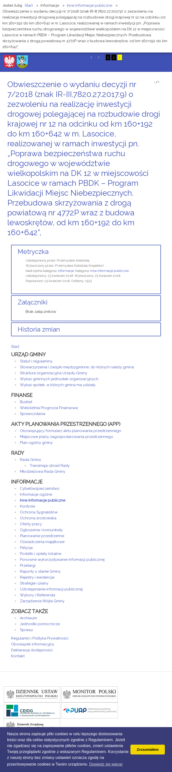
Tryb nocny (98, 57)
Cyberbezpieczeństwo (40, 488)
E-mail (159, 242)
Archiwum (28, 618)
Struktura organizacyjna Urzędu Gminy (53, 373)
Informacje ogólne (36, 494)
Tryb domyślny (91, 57)
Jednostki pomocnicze (40, 624)
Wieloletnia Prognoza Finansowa (49, 408)
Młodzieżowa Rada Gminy (42, 471)
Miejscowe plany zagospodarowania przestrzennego (66, 436)
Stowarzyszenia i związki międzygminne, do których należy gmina (77, 367)
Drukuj (153, 242)
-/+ (156, 82)
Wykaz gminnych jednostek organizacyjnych (59, 379)
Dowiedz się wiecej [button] (106, 764)
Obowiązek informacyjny (32, 644)
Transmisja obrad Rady (50, 465)
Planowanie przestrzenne (42, 536)
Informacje (66, 271)
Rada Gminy (30, 459)
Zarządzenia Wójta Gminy (42, 601)
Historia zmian (39, 329)
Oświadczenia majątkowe (42, 542)
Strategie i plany (34, 583)
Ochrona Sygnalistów (39, 512)
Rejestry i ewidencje (37, 577)
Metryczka (33, 251)
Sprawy (26, 630)
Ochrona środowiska (38, 518)
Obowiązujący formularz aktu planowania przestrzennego (70, 431)
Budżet (26, 402)
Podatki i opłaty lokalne (40, 553)
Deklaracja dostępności (32, 650)
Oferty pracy (31, 524)
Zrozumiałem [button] (148, 750)
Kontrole (27, 506)
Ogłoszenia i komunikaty (41, 530)
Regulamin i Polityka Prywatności (39, 638)
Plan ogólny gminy (36, 442)
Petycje (26, 548)
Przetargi (27, 565)
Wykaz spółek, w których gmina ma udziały (57, 385)
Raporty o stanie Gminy (40, 571)
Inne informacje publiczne (109, 271)
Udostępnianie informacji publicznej (51, 589)
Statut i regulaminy (36, 361)
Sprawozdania (32, 414)
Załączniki (32, 302)
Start (15, 346)
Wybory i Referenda (37, 595)
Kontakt (18, 656)
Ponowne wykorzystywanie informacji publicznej (62, 559)
